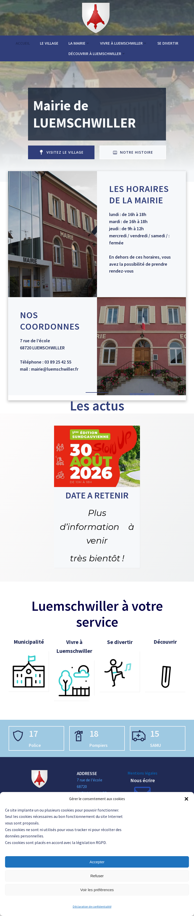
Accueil (23, 40)
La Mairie (79, 40)
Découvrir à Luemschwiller (97, 51)
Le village (49, 40)
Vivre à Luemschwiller (123, 40)
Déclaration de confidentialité (92, 906)
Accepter (96, 862)
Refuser (97, 876)
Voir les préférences (97, 890)
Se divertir (167, 40)
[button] (186, 798)
